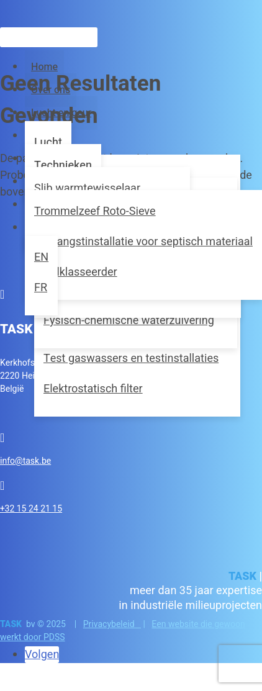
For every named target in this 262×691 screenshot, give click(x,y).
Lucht (48, 142)
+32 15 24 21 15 (31, 508)
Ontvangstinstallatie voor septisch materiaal (143, 241)
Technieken (63, 165)
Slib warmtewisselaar (87, 188)
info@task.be (25, 460)
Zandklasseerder (75, 272)
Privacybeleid (112, 624)
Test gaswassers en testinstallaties (131, 358)
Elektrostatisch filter (93, 389)
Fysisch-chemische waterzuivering (128, 320)
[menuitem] (41, 257)
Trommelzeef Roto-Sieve (95, 211)
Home (44, 67)
